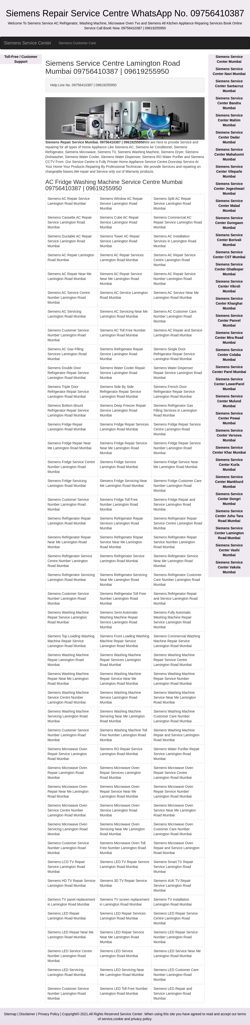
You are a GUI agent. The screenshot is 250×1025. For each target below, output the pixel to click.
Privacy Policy (48, 1014)
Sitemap (10, 1014)
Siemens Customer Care (77, 43)
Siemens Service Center (27, 43)
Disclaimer (27, 1014)
